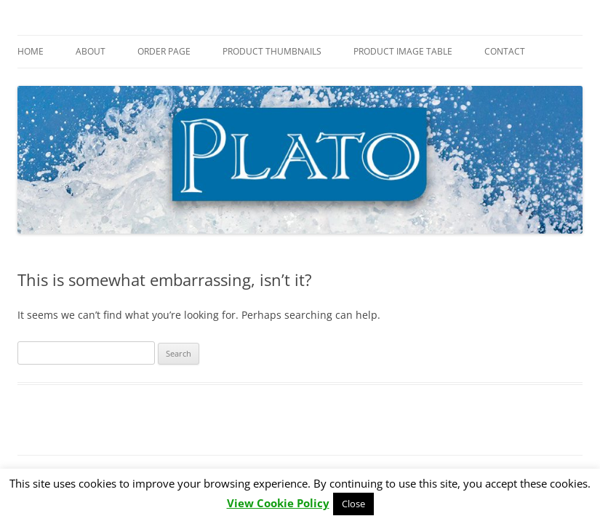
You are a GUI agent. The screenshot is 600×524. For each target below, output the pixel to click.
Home (30, 51)
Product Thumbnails (272, 51)
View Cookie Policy (278, 503)
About (90, 51)
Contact (504, 51)
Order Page (164, 51)
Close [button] (353, 503)
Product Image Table (402, 51)
